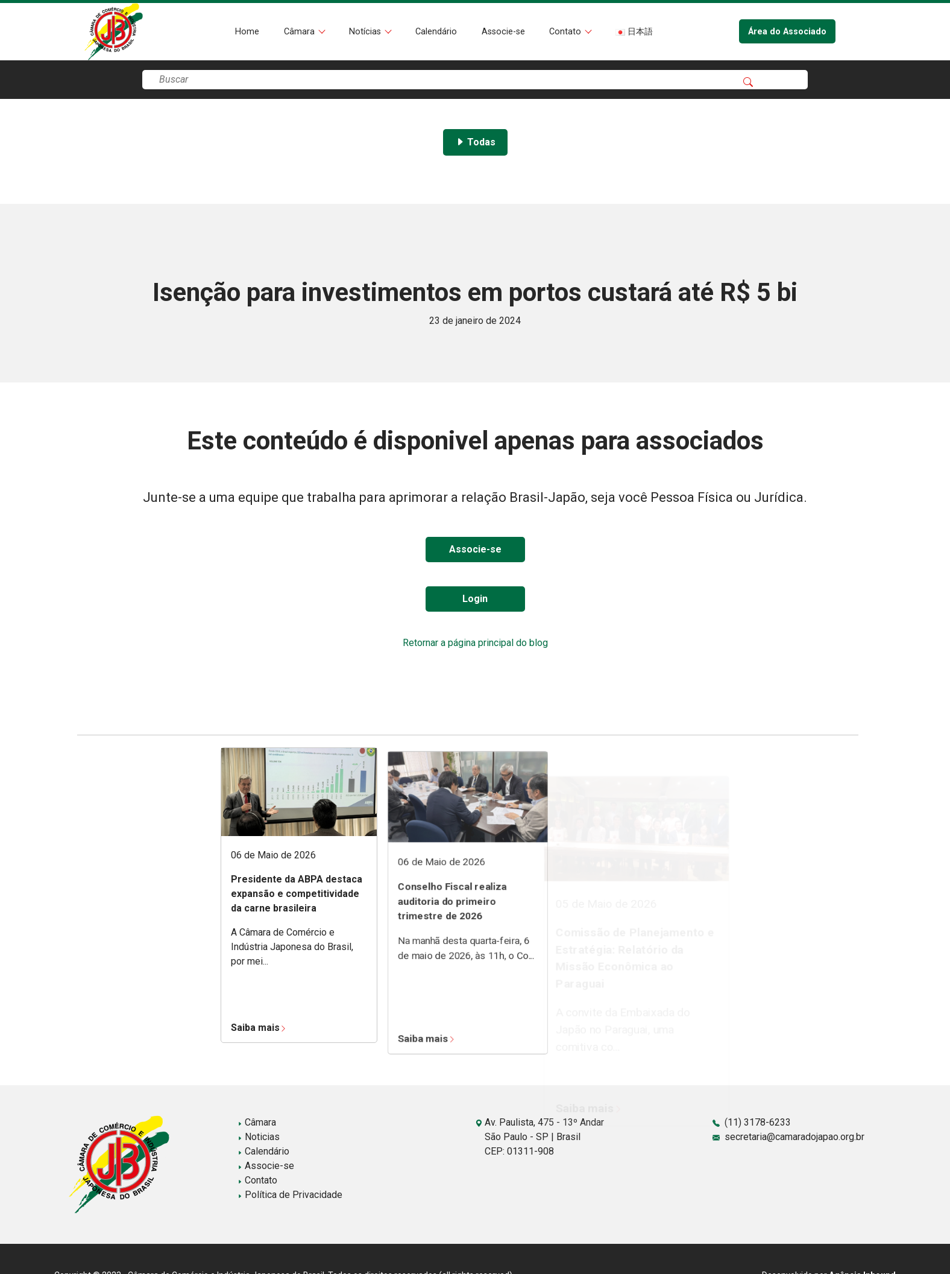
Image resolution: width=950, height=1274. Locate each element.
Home (247, 32)
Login (475, 598)
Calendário (436, 32)
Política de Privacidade (290, 1194)
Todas (475, 142)
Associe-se (503, 32)
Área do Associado (787, 32)
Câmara (300, 32)
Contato (566, 32)
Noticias (259, 1136)
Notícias (366, 32)
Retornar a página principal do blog (475, 642)
